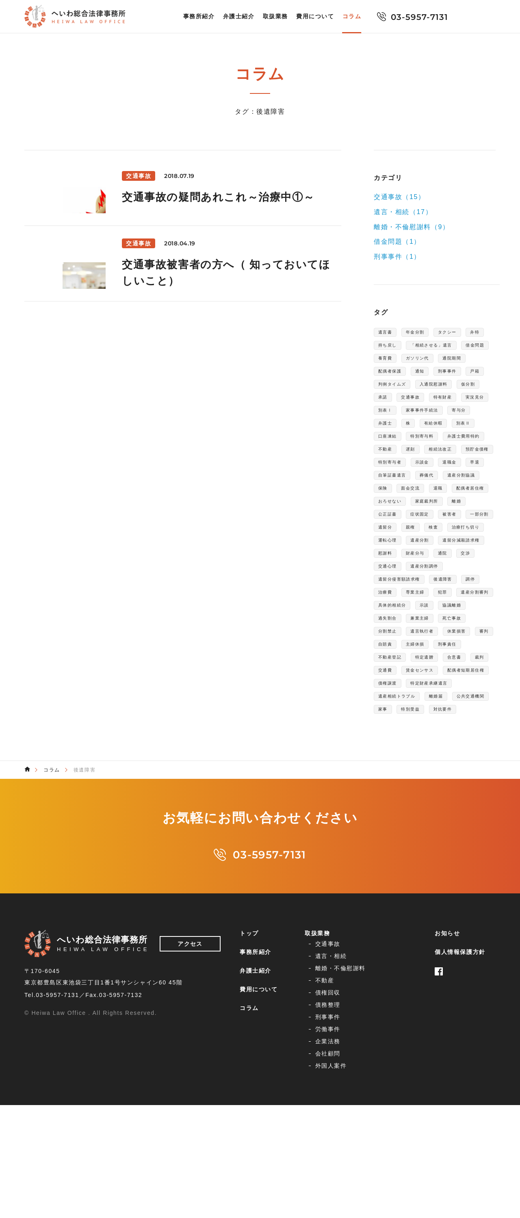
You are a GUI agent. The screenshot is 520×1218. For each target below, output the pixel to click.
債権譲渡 (455, 816)
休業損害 (436, 757)
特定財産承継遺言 (403, 830)
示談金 (433, 523)
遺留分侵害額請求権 (406, 684)
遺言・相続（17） (403, 211)
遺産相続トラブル (403, 845)
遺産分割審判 (397, 713)
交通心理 (390, 669)
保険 (436, 552)
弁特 (384, 348)
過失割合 (456, 728)
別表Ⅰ (387, 450)
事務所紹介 (199, 16)
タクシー (462, 333)
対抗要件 (390, 874)
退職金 (465, 523)
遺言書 (387, 333)
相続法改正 (394, 508)
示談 (384, 728)
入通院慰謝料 (397, 421)
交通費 (414, 801)
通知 (430, 391)
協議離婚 (417, 728)
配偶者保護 (394, 391)
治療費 (414, 699)
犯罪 (482, 699)
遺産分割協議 (397, 552)
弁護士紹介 (239, 16)
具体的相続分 (449, 713)
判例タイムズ (424, 406)
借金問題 (461, 362)
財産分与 (423, 655)
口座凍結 (390, 479)
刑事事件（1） (397, 256)
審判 (469, 757)
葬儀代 (465, 538)
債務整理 (392, 1139)
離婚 (430, 582)
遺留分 (387, 611)
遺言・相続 (396, 1113)
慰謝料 (387, 655)
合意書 (472, 786)
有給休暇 (443, 465)
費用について (315, 16)
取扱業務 (275, 16)
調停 (384, 699)
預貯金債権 (439, 508)
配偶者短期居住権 (403, 816)
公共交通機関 (397, 859)
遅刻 (475, 494)
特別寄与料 (433, 479)
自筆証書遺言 (424, 538)
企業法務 (323, 1164)
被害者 (426, 596)
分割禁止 (468, 742)
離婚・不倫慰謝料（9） (412, 226)
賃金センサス (456, 801)
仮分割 (439, 421)
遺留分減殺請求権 (442, 640)
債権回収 (323, 1139)
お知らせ (447, 1099)
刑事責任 (462, 772)
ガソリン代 (426, 377)
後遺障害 (461, 684)
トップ (249, 1099)
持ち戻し (417, 348)
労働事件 (392, 1151)
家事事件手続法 (433, 450)
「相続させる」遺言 (406, 362)
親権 (417, 611)
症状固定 (390, 596)
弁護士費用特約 (400, 494)
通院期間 (468, 377)
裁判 (384, 801)
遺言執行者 (394, 757)
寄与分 (478, 450)
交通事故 (390, 435)
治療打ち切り (397, 625)
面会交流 (468, 552)
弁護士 (387, 465)
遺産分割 (390, 640)
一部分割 (462, 596)
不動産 (445, 494)
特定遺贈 (436, 786)
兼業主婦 (390, 742)
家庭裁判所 (394, 582)
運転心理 (442, 625)
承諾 (469, 421)
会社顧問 (392, 1164)
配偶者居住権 (424, 567)
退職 (384, 567)
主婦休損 (423, 772)
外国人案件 (327, 1176)
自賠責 (387, 772)
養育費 (387, 377)
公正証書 (462, 582)
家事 (436, 859)
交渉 (482, 655)
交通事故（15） (399, 196)
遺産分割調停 (436, 669)
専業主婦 (449, 699)
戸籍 (384, 406)
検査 (443, 611)
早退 (384, 538)
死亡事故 (429, 742)
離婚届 (452, 845)
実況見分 (468, 435)
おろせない (472, 567)
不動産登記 (394, 786)
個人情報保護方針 (460, 1117)
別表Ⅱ (479, 465)
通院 (456, 655)
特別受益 (468, 859)
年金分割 (423, 333)
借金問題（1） (397, 241)
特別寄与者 (394, 523)
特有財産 (429, 435)
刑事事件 (462, 391)
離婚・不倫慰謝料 (336, 1126)
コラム (352, 16)
